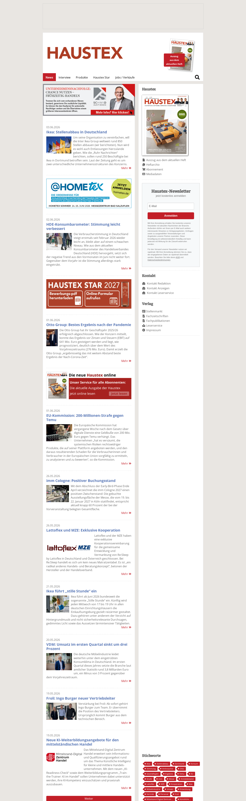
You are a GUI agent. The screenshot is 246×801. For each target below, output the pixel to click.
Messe (171, 779)
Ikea (148, 763)
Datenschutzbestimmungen (159, 260)
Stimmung (151, 768)
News (49, 77)
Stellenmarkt (154, 311)
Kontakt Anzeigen (158, 288)
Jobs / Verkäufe (125, 77)
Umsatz (170, 789)
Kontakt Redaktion (159, 283)
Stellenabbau (162, 763)
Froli (177, 794)
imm (160, 779)
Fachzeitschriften (157, 316)
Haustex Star (101, 77)
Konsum (194, 763)
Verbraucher (167, 768)
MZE (163, 784)
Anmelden (170, 215)
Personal (164, 794)
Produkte (82, 77)
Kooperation (176, 784)
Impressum (153, 330)
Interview (64, 77)
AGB (178, 257)
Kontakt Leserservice (160, 293)
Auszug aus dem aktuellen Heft (166, 160)
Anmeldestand (187, 779)
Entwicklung (185, 789)
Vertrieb (150, 794)
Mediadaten (154, 174)
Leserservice (154, 325)
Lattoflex (150, 784)
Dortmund (179, 763)
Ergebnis (169, 773)
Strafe (149, 779)
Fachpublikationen (158, 321)
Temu (181, 773)
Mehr (126, 168)
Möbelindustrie (153, 789)
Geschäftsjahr (153, 773)
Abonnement (154, 169)
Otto (182, 768)
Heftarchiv (153, 165)
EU (192, 773)
